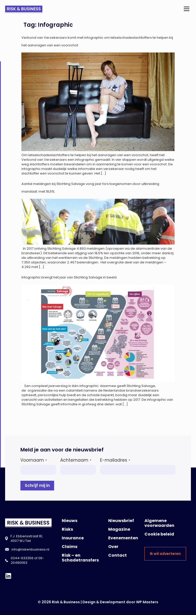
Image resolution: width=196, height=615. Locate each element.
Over (113, 547)
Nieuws (69, 521)
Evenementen (123, 538)
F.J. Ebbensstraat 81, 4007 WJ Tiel (26, 538)
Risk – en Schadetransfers (80, 557)
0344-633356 (22, 558)
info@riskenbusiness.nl (30, 549)
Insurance (73, 538)
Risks (67, 529)
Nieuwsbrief (121, 521)
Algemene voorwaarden (159, 523)
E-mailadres (115, 460)
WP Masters (147, 602)
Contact (117, 555)
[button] (186, 9)
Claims (69, 547)
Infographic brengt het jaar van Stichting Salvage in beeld (69, 277)
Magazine (119, 529)
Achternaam (75, 460)
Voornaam (33, 460)
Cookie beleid (159, 534)
